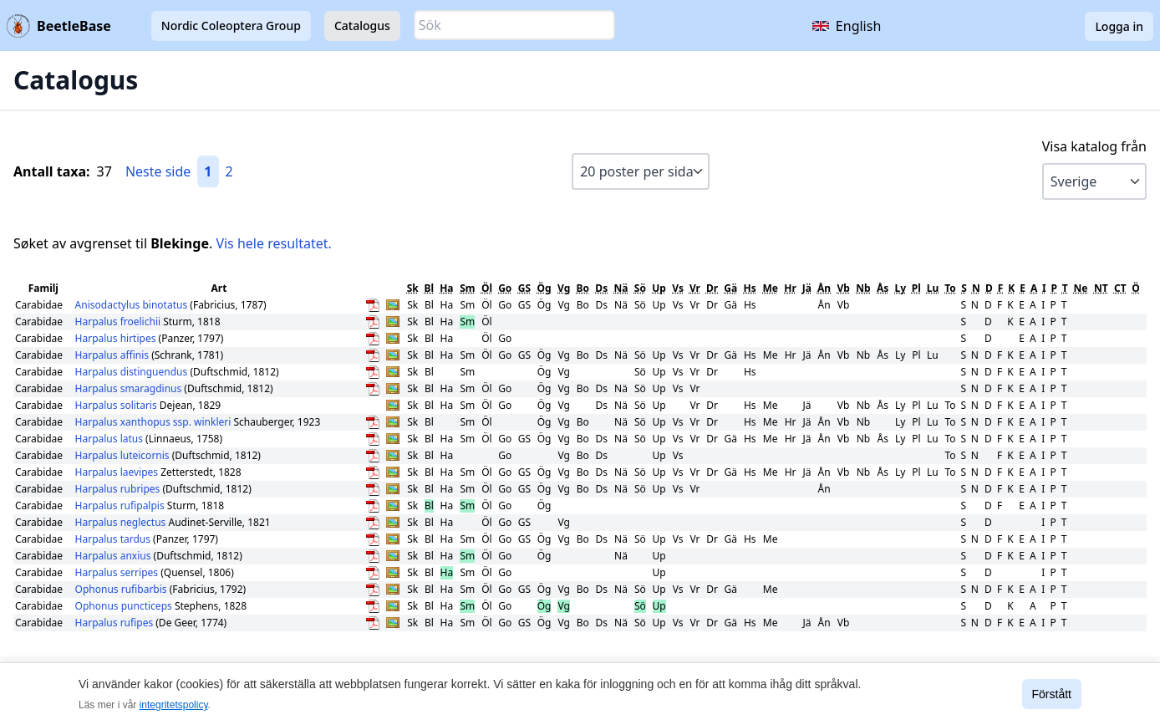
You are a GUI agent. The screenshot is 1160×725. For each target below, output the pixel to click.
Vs (678, 288)
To (950, 288)
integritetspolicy (174, 705)
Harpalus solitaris (117, 405)
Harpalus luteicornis (123, 455)
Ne (1080, 288)
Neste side (158, 171)
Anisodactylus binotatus (133, 305)
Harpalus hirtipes (117, 338)
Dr (712, 288)
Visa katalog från (1094, 146)
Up (659, 288)
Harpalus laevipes (118, 472)
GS (524, 288)
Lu (933, 288)
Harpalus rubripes (119, 489)
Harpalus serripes (118, 572)
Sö (640, 288)
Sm (467, 288)
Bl (430, 288)
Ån (824, 288)
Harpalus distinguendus (133, 372)
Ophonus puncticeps (125, 606)
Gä (730, 288)
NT (1101, 288)
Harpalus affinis (113, 355)
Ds (601, 288)
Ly (900, 288)
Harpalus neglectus (122, 522)
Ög (544, 288)
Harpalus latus (110, 438)
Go (504, 288)
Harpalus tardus (114, 539)
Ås (882, 288)
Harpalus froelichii (119, 321)
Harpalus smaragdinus (130, 388)
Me (769, 288)
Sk (413, 288)
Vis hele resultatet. (273, 243)
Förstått (1051, 694)
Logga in (1119, 26)
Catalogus (362, 25)
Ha (446, 288)
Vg (563, 288)
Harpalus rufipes (115, 622)
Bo (583, 288)
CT (1120, 288)
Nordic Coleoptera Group (231, 25)
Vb (843, 288)
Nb (863, 288)
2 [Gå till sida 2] (229, 171)
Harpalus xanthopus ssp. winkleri (153, 422)
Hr (790, 288)
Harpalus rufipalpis (121, 505)
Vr (694, 288)
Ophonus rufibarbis (122, 589)
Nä (621, 288)
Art (218, 288)
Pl (916, 288)
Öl (486, 288)
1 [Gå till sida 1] (207, 171)
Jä (806, 288)
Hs (750, 288)
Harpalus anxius (114, 556)
